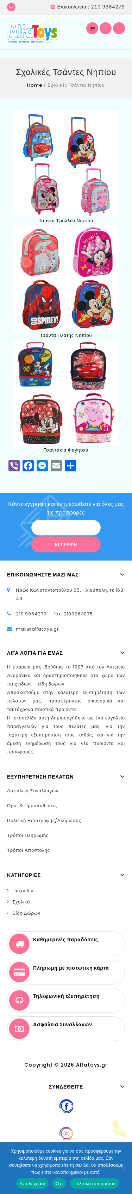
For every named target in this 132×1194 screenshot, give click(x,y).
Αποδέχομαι (32, 1183)
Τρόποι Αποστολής (28, 850)
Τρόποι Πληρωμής (28, 835)
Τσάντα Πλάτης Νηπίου (66, 335)
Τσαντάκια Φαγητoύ (66, 450)
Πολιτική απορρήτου (94, 1183)
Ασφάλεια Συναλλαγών (32, 790)
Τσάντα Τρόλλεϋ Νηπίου (66, 220)
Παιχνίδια (23, 890)
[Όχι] (123, 1168)
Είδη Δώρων (26, 913)
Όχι (59, 1183)
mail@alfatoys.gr (37, 629)
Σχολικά (21, 902)
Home (34, 85)
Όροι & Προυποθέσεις (32, 805)
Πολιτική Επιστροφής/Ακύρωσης (44, 820)
